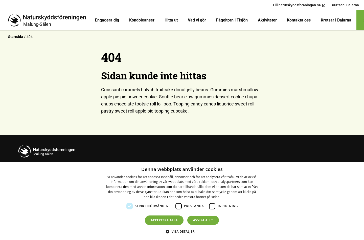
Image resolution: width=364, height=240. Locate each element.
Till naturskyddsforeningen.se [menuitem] (299, 5)
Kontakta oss (299, 20)
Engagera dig (107, 20)
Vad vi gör (197, 20)
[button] (182, 231)
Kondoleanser (141, 20)
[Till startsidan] (49, 20)
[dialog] (182, 201)
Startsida (15, 37)
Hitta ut (171, 20)
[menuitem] (107, 20)
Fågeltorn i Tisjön (232, 20)
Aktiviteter (267, 20)
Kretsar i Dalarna (336, 20)
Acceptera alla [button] (164, 220)
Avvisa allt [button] (203, 220)
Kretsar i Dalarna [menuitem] (345, 5)
